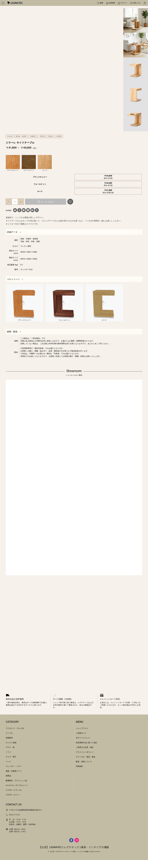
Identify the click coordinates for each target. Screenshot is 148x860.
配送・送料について (84, 762)
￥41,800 (108, 191)
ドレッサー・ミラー (14, 766)
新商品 (8, 776)
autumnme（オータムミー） (17, 785)
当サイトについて (83, 738)
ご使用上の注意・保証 (84, 747)
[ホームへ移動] (15, 3)
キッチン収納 (11, 743)
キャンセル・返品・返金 (85, 757)
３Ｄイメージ (15, 279)
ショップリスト (82, 728)
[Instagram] (77, 840)
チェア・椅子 (11, 757)
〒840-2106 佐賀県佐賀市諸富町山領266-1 (25, 810)
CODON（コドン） (13, 795)
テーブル (9, 733)
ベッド (8, 762)
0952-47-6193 (14, 815)
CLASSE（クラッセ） (14, 790)
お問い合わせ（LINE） (18, 831)
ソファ (8, 752)
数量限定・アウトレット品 (16, 781)
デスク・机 (10, 747)
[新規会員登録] (110, 3)
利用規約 (79, 766)
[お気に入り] (135, 3)
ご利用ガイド (81, 733)
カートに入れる (47, 202)
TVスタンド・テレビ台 (15, 728)
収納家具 (9, 738)
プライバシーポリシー (84, 752)
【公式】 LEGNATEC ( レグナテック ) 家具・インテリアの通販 (74, 847)
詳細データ (14, 232)
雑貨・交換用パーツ (14, 771)
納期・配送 (14, 331)
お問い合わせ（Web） (18, 829)
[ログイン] (122, 3)
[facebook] (71, 840)
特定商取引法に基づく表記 (86, 743)
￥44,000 (108, 177)
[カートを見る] (145, 3)
